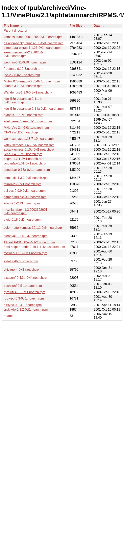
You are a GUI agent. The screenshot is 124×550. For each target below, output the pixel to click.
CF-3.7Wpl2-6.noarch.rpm (22, 132)
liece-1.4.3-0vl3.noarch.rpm (23, 154)
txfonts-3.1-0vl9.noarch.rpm (23, 86)
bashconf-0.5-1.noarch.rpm (23, 285)
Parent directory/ (15, 30)
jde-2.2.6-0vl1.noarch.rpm (22, 75)
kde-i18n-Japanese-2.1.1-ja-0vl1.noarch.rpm (23, 100)
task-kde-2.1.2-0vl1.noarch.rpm (26, 309)
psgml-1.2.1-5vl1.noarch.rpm (24, 159)
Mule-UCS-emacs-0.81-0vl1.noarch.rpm (32, 81)
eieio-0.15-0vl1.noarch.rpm (22, 219)
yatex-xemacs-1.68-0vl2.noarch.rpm (29, 145)
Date (97, 25)
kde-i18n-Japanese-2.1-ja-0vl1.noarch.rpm (34, 108)
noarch (8, 316)
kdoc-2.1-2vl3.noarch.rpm (22, 203)
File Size (75, 25)
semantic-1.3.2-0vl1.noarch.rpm (26, 178)
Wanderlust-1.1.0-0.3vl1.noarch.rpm (29, 92)
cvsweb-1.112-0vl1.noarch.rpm (25, 253)
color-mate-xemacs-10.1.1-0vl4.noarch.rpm (34, 227)
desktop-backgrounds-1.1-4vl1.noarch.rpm (33, 43)
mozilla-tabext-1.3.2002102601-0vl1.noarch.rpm (26, 211)
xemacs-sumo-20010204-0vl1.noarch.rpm (33, 37)
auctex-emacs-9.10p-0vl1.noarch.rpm (30, 149)
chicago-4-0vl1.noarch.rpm (22, 269)
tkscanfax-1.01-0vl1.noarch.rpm (26, 163)
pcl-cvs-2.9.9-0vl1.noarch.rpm (25, 190)
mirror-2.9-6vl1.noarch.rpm (22, 184)
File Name (11, 25)
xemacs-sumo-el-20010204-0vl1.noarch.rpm (23, 54)
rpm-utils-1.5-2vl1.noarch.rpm (24, 292)
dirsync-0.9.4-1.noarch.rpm (23, 305)
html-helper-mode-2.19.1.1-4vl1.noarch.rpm (34, 247)
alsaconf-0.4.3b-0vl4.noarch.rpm (26, 277)
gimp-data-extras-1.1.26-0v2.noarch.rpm (32, 47)
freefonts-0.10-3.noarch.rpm (23, 68)
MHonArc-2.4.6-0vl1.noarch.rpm (26, 127)
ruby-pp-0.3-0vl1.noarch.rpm (24, 298)
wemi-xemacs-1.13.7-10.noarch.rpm (29, 138)
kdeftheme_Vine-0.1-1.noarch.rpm (28, 121)
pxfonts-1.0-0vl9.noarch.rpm (23, 115)
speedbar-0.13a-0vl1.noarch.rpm (27, 169)
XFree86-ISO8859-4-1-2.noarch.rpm (29, 242)
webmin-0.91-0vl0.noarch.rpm (25, 62)
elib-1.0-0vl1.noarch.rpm (21, 261)
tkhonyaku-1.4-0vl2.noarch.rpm (26, 236)
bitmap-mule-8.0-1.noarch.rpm (25, 197)
